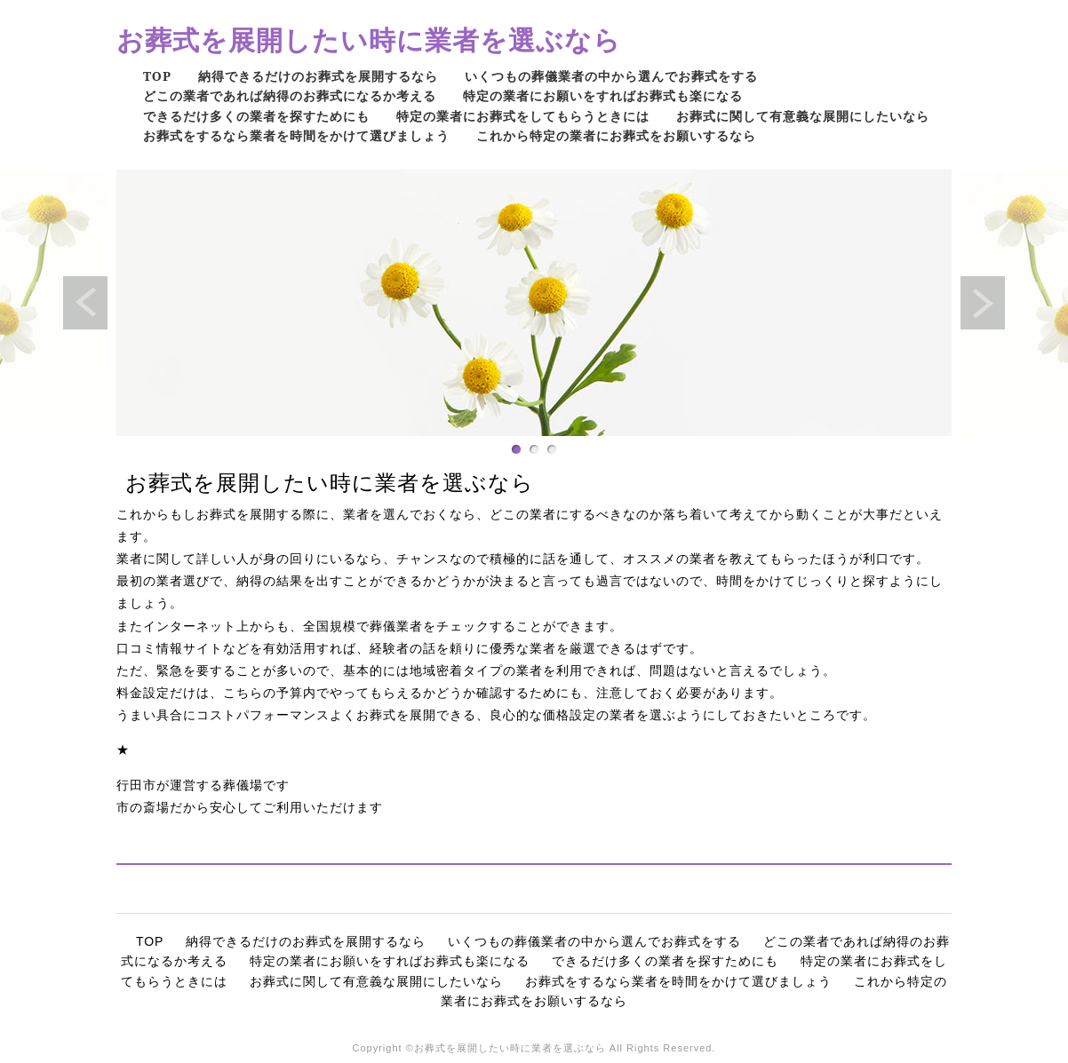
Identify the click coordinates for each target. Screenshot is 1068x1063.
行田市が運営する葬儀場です (203, 785)
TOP (157, 75)
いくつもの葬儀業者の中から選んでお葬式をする (611, 75)
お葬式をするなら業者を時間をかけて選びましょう (296, 135)
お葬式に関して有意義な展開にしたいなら (802, 115)
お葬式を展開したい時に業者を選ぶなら (368, 39)
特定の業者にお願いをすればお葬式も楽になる (603, 95)
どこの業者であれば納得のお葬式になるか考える (289, 95)
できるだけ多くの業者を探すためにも (256, 115)
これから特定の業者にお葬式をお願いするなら (616, 135)
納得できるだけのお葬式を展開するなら (318, 75)
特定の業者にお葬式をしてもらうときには (523, 115)
